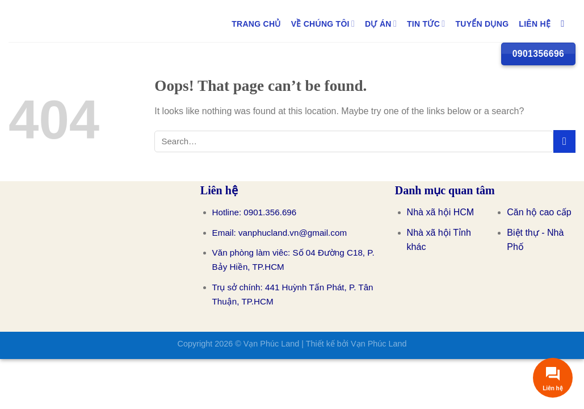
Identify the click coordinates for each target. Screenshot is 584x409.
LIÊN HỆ (535, 23)
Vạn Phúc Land (271, 343)
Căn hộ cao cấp (539, 212)
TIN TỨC (426, 23)
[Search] (565, 23)
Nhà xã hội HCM (440, 212)
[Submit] (564, 141)
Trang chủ (256, 23)
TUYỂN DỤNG (482, 23)
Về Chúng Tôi (323, 23)
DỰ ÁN (381, 23)
